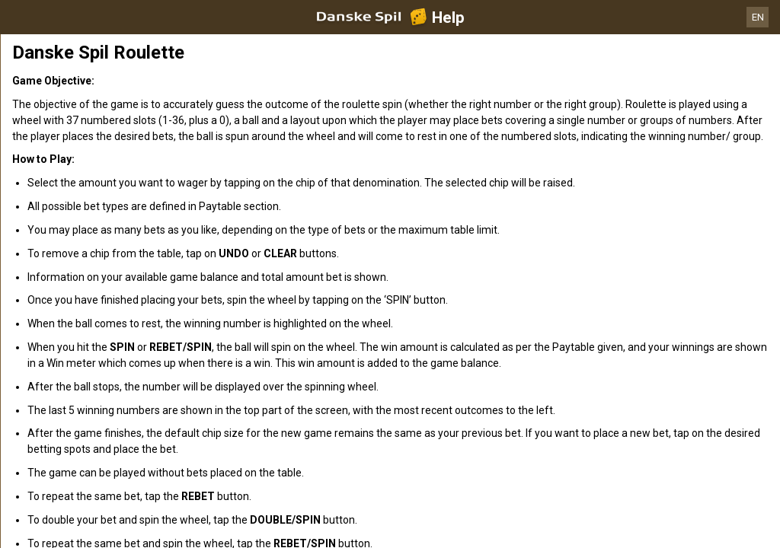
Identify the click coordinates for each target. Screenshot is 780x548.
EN (758, 17)
